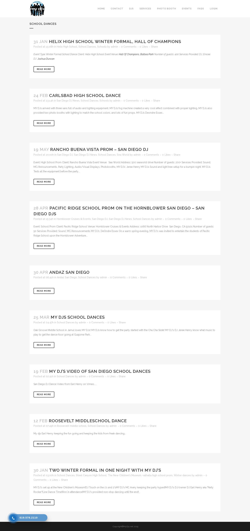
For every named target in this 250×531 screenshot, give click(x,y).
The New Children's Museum (124, 475)
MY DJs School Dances (78, 317)
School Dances (87, 46)
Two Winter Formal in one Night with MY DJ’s (105, 470)
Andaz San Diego (69, 272)
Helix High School (67, 46)
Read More (44, 69)
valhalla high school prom (158, 475)
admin (114, 46)
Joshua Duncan (46, 58)
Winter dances (182, 475)
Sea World (123, 154)
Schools (102, 46)
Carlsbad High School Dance (85, 95)
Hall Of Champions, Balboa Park (136, 54)
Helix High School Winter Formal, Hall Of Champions (115, 41)
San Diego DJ (65, 154)
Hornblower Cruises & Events (74, 219)
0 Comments (128, 46)
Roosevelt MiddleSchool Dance (88, 420)
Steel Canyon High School (91, 475)
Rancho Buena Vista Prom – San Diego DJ (99, 149)
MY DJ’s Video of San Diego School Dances (100, 371)
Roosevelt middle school (71, 425)
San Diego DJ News (68, 100)
